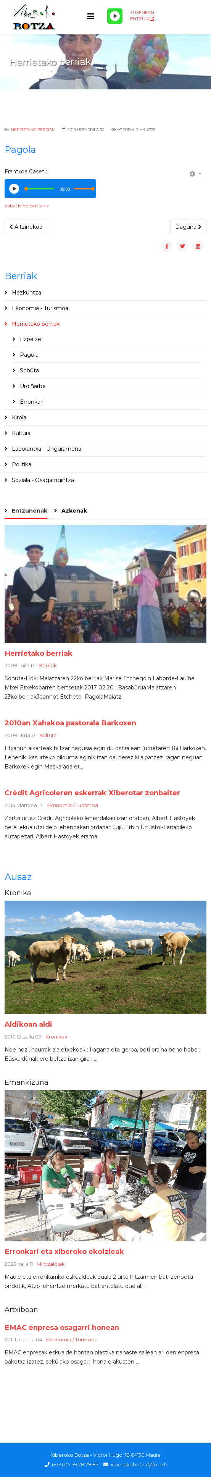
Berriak (48, 665)
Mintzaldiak (51, 1264)
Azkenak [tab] (73, 510)
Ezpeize (29, 339)
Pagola (28, 354)
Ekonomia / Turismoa (72, 805)
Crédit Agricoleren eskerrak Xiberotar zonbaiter (92, 792)
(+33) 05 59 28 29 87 (75, 1464)
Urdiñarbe (32, 386)
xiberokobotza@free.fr (139, 1464)
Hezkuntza (25, 292)
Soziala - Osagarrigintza (42, 480)
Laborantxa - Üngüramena (45, 448)
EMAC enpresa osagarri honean (62, 1327)
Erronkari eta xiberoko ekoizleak (64, 1251)
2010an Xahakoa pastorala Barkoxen (70, 722)
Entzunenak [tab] (28, 510)
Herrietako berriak (33, 129)
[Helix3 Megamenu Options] (90, 16)
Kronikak (56, 1037)
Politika (20, 464)
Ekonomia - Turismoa (39, 308)
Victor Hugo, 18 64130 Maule (127, 1455)
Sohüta (28, 370)
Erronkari (30, 401)
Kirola (18, 417)
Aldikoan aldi (28, 1024)
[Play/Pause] (115, 16)
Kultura (20, 433)
